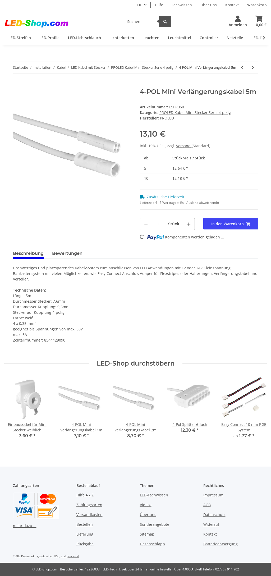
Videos (145, 504)
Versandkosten (89, 514)
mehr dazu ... (24, 525)
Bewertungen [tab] (67, 253)
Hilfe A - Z (85, 494)
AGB (207, 504)
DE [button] (139, 4)
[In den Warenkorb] (17, 85)
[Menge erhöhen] (189, 224)
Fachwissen (182, 4)
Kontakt (232, 4)
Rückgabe (85, 543)
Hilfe (159, 4)
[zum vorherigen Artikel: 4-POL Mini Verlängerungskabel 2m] (242, 67)
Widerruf (211, 524)
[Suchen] (141, 21)
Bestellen (84, 524)
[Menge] (157, 224)
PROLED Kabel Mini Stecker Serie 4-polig (195, 112)
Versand (184, 145)
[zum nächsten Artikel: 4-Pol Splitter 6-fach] (252, 67)
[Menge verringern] (146, 224)
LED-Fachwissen (154, 494)
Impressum (213, 494)
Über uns (208, 4)
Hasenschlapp (152, 543)
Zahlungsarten (89, 504)
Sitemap (147, 534)
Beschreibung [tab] (28, 253)
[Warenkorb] (259, 21)
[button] (237, 21)
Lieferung (84, 534)
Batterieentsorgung (220, 543)
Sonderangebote (154, 524)
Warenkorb (257, 4)
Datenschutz (214, 514)
